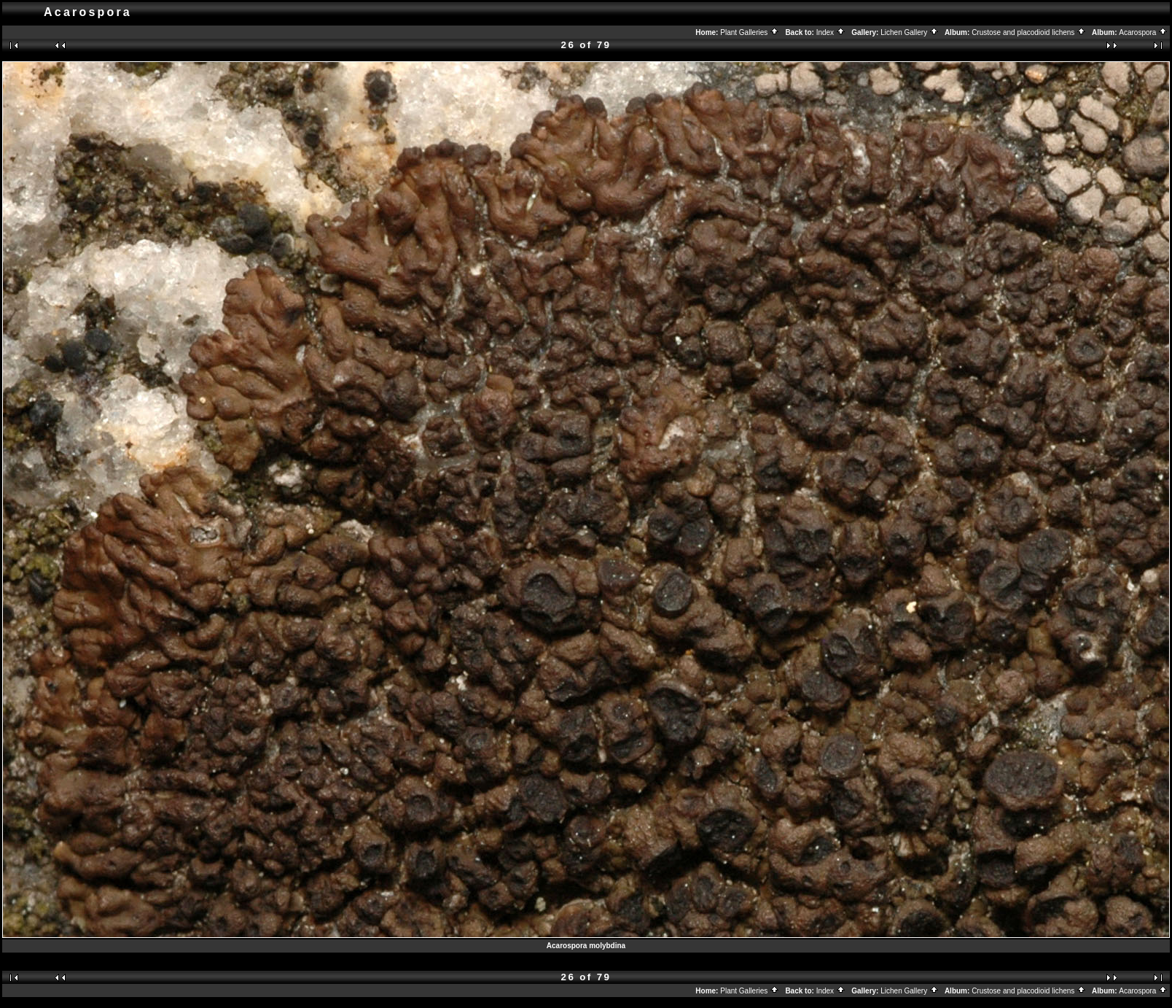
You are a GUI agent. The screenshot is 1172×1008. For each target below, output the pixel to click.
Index (830, 32)
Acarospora (1143, 32)
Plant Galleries (749, 32)
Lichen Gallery (909, 32)
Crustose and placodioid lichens (1029, 32)
